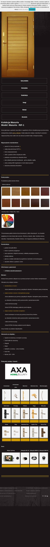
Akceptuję (32, 9)
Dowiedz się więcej (23, 9)
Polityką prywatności (25, 3)
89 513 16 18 (12, 493)
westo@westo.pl (7, 496)
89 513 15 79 (5, 493)
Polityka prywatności (31, 493)
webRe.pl (38, 490)
